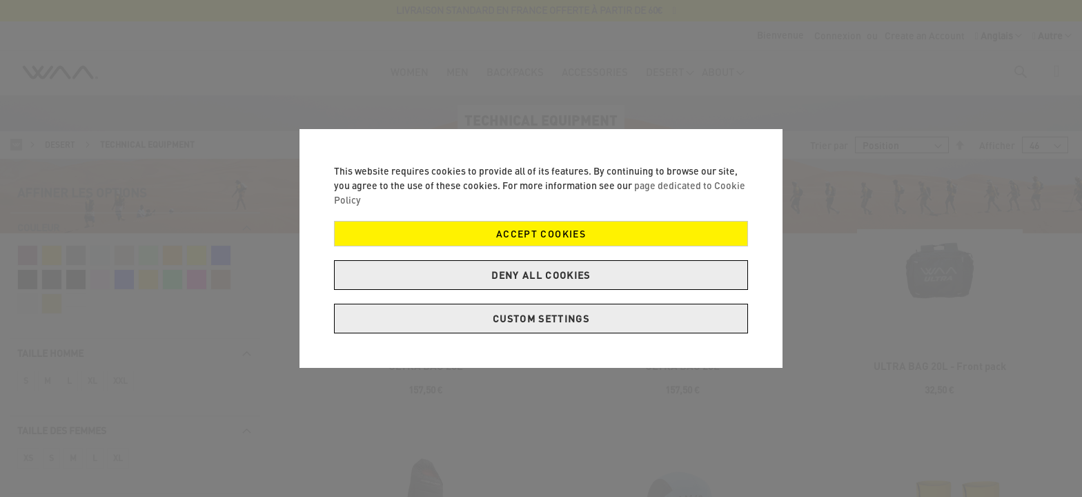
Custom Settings (541, 318)
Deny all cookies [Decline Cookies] (541, 275)
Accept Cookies (541, 234)
